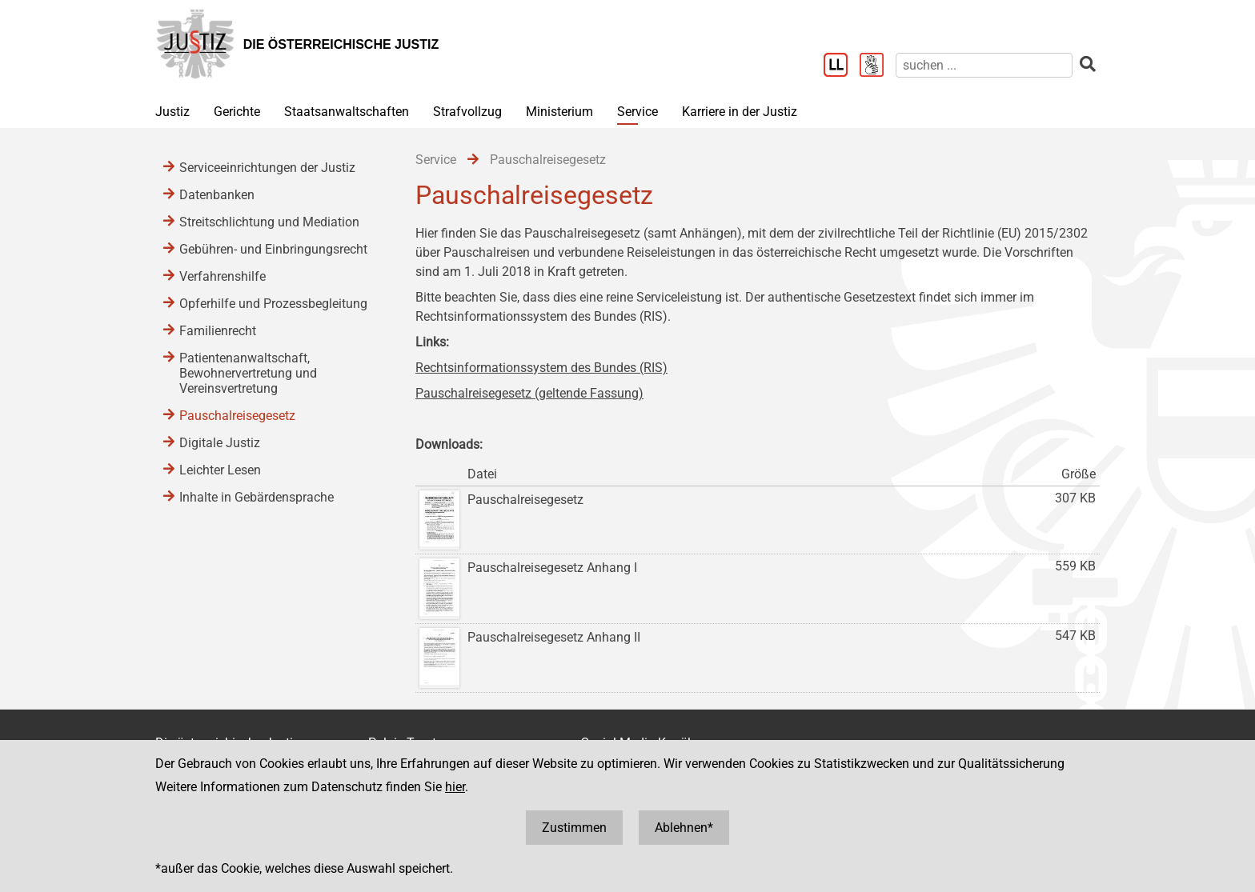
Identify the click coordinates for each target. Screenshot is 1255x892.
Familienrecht (217, 330)
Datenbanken (217, 194)
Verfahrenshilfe (222, 276)
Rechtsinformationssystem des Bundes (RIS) (541, 367)
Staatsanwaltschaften (346, 111)
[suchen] (984, 65)
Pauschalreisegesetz (237, 415)
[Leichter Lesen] (842, 66)
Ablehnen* (684, 827)
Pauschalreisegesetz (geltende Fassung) (529, 393)
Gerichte (237, 111)
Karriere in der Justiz (739, 111)
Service (637, 111)
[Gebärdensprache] (878, 66)
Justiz (172, 111)
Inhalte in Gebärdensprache (256, 497)
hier (455, 786)
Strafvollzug (467, 111)
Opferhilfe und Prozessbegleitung (273, 303)
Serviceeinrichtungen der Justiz (267, 167)
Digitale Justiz (219, 442)
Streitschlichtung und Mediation (269, 222)
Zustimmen (574, 827)
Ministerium (559, 111)
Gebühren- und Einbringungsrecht (273, 249)
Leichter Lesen (220, 470)
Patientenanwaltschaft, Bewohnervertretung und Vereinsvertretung (248, 373)
